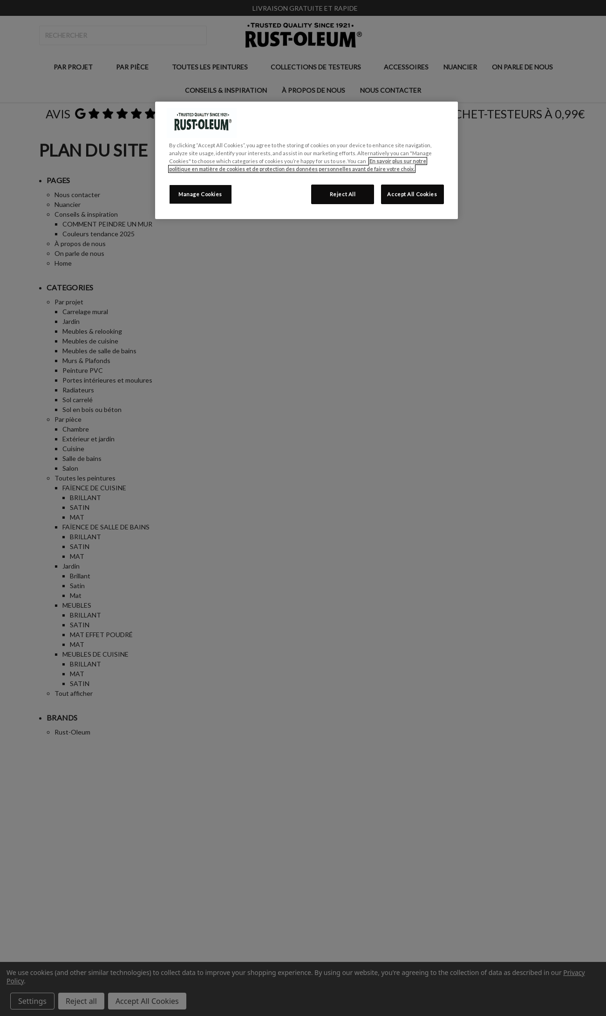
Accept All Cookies (412, 194)
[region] (306, 160)
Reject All (343, 194)
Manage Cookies (200, 194)
